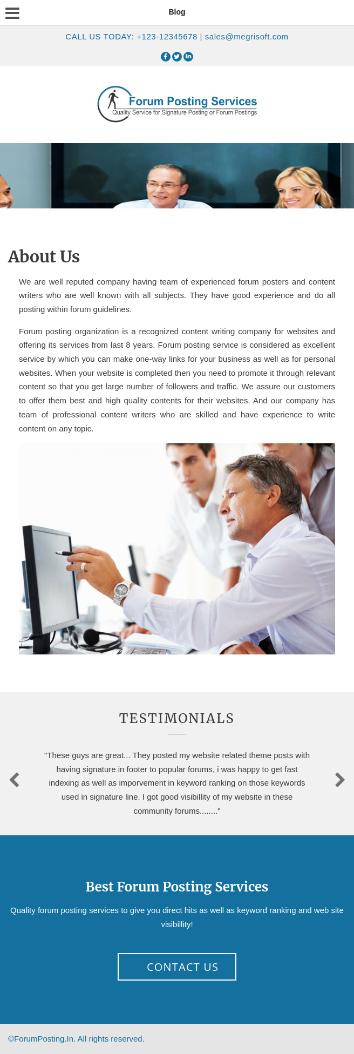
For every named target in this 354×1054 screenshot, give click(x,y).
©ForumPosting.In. (76, 1038)
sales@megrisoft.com (247, 36)
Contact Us (183, 967)
